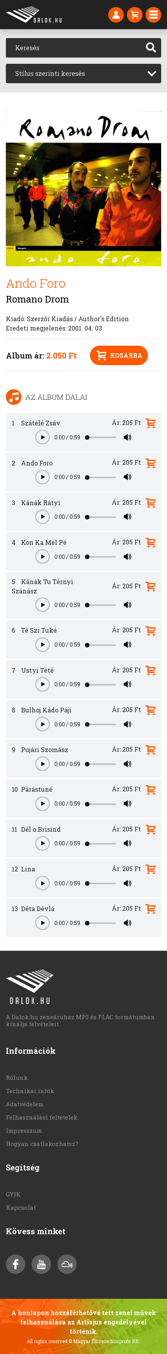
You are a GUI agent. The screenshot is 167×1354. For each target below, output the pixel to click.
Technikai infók (30, 1091)
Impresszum (24, 1130)
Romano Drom (37, 299)
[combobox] (83, 73)
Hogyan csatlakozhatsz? (42, 1144)
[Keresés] (73, 48)
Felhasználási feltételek (41, 1117)
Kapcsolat (21, 1207)
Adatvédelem (25, 1104)
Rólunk (17, 1077)
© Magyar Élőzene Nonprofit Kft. (104, 1341)
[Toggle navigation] (153, 15)
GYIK (13, 1194)
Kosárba (119, 355)
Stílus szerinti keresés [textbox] (50, 73)
